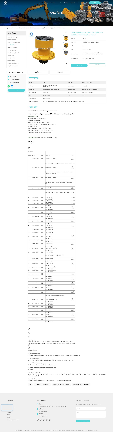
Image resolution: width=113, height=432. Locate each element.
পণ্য (61, 3)
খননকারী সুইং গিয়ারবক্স (19, 28)
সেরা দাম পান (79, 65)
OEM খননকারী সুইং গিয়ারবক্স (42, 384)
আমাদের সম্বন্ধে (53, 3)
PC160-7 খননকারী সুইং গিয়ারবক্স (81, 384)
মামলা (8, 417)
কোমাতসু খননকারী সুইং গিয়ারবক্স (61, 384)
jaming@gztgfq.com (43, 416)
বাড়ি (46, 3)
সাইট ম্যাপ (26, 430)
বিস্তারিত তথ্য (38, 72)
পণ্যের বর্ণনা (60, 72)
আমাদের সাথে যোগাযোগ (81, 3)
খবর (8, 414)
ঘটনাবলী (72, 3)
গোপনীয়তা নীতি (18, 430)
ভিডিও (66, 3)
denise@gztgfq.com (15, 79)
